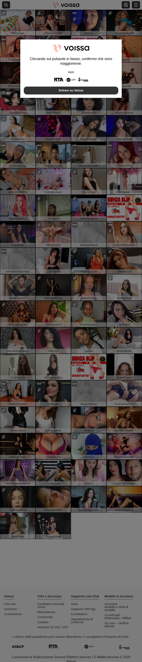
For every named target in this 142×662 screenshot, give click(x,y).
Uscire (71, 72)
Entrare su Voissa (71, 90)
